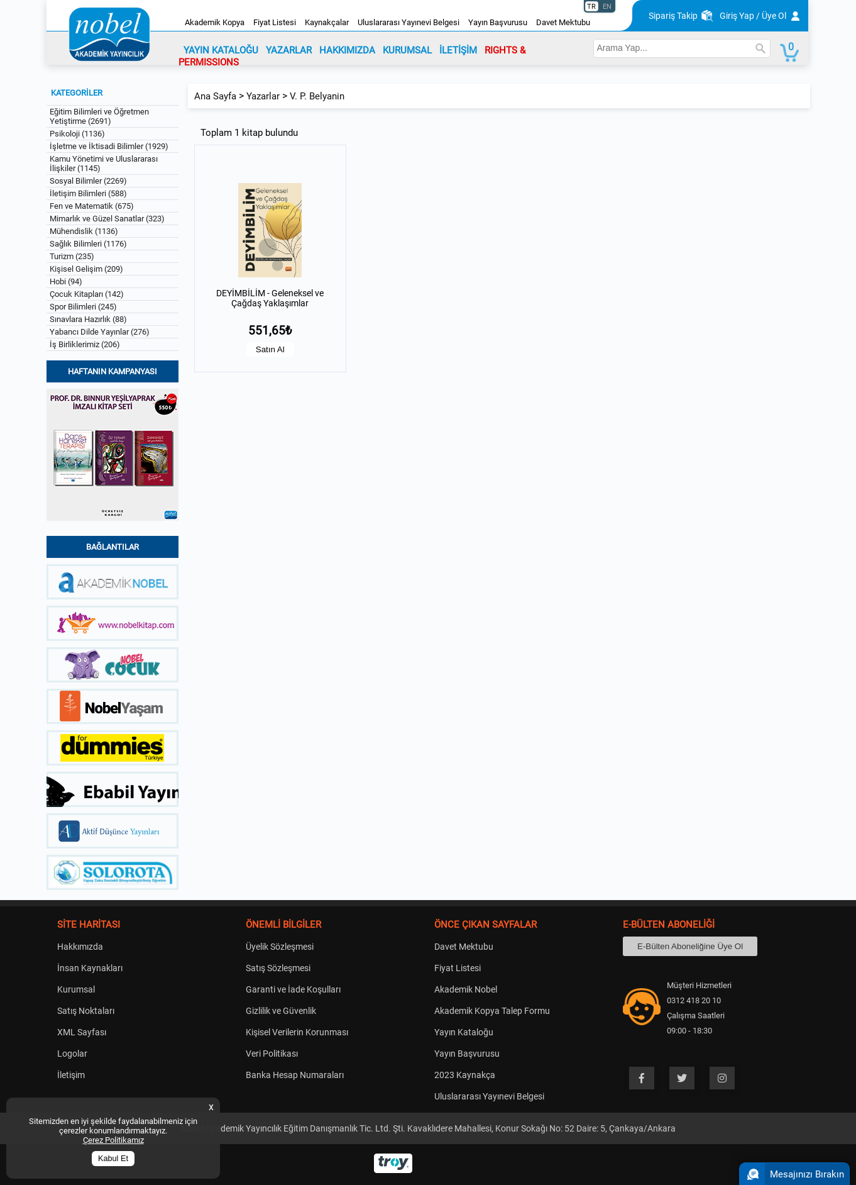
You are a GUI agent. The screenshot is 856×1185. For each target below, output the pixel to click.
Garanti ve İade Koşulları (293, 989)
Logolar (72, 1054)
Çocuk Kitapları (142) (87, 294)
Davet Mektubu (563, 22)
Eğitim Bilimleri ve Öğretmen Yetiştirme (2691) (99, 116)
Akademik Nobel (465, 989)
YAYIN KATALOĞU (221, 50)
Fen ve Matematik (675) (92, 206)
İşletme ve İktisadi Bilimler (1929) (109, 146)
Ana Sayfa (215, 96)
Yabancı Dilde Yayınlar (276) (100, 332)
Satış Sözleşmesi (278, 968)
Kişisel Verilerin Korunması (297, 1032)
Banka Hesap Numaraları (295, 1075)
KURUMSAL (407, 50)
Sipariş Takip (673, 16)
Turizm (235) (72, 256)
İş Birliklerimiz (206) (85, 344)
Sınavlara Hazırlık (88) (88, 319)
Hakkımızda (80, 947)
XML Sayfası (81, 1032)
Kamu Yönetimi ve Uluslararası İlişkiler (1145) (104, 163)
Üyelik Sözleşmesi (280, 947)
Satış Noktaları (85, 1011)
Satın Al (270, 349)
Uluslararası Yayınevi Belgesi (408, 22)
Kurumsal (76, 989)
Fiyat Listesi (274, 22)
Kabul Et (113, 1158)
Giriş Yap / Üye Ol (753, 16)
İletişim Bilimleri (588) (88, 193)
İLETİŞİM (458, 50)
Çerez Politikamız (113, 1140)
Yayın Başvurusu (497, 22)
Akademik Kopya (214, 22)
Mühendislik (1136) (84, 231)
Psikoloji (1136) (77, 133)
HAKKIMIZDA (347, 50)
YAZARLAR (289, 50)
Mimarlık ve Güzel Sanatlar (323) (107, 218)
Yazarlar (263, 96)
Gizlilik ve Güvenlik (281, 1011)
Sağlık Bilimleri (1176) (88, 243)
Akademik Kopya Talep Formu (492, 1011)
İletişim (71, 1075)
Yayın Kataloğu (463, 1032)
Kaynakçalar (327, 22)
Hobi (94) (66, 281)
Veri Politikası (272, 1054)
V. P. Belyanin (317, 96)
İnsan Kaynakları (90, 968)
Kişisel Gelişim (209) (86, 269)
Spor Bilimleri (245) (83, 306)
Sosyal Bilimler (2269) (88, 181)
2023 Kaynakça (464, 1075)
